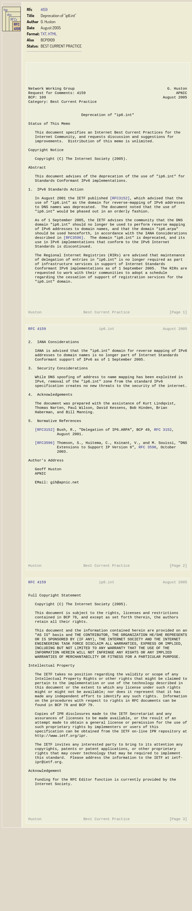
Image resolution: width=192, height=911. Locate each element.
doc (9, 14)
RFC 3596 (146, 488)
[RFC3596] (73, 257)
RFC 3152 (161, 469)
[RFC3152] (118, 213)
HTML (52, 33)
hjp (6, 9)
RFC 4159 (17, 26)
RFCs (13, 19)
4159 (44, 9)
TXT (43, 33)
